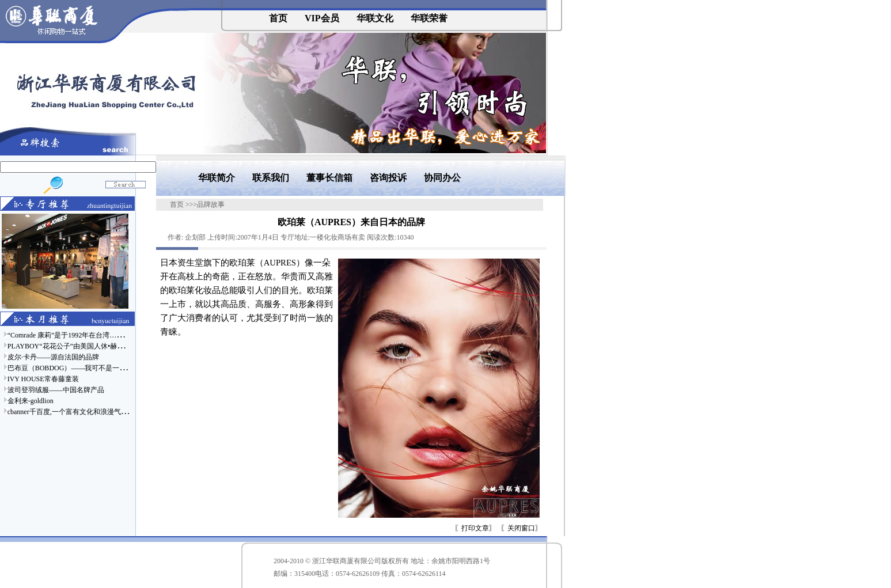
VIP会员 (322, 18)
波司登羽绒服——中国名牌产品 (55, 390)
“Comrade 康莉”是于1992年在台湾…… (65, 335)
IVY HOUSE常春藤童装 (43, 379)
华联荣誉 (429, 18)
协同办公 (442, 178)
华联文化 (375, 18)
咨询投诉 (388, 178)
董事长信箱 (329, 178)
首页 (278, 18)
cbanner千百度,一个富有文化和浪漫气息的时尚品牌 (84, 412)
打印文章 (475, 528)
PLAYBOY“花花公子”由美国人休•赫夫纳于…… (79, 346)
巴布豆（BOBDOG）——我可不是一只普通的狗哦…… (91, 368)
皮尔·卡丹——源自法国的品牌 (53, 357)
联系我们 (270, 178)
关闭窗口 (521, 528)
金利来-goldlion (30, 401)
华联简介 (216, 178)
